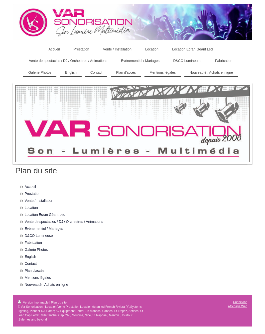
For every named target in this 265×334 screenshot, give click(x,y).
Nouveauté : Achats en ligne (46, 285)
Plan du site (59, 302)
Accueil (30, 187)
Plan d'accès (34, 271)
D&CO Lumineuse (39, 236)
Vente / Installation (39, 201)
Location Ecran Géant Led (45, 215)
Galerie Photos (36, 250)
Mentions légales (38, 278)
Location (31, 208)
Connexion (240, 302)
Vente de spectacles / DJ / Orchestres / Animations (64, 222)
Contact (31, 264)
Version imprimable (33, 302)
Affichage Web (237, 306)
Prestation (32, 194)
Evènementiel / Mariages (44, 229)
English (30, 257)
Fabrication (33, 243)
